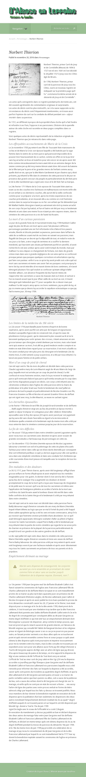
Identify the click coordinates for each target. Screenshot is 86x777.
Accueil (12, 39)
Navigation (19, 28)
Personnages (22, 39)
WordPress (71, 771)
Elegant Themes (43, 771)
